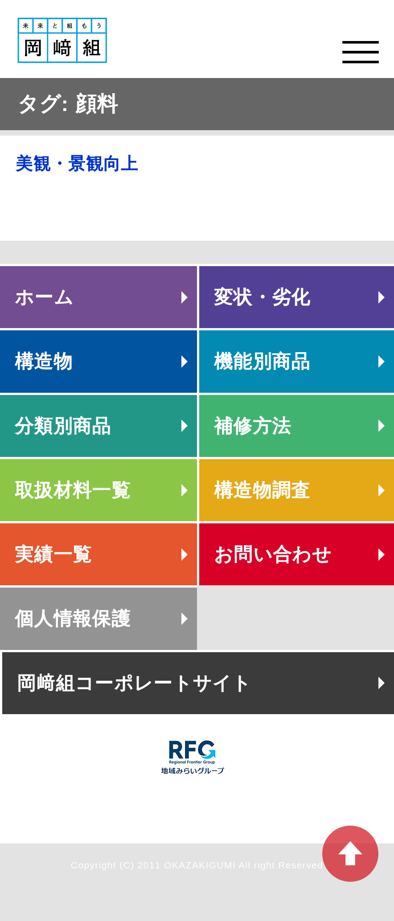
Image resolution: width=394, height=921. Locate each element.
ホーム (44, 297)
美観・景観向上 (77, 163)
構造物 (44, 361)
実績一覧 (53, 554)
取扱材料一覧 (73, 490)
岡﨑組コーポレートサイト (134, 683)
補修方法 (252, 425)
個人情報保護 (73, 618)
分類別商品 (63, 425)
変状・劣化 (262, 297)
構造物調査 (262, 490)
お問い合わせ (273, 554)
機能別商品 (262, 361)
